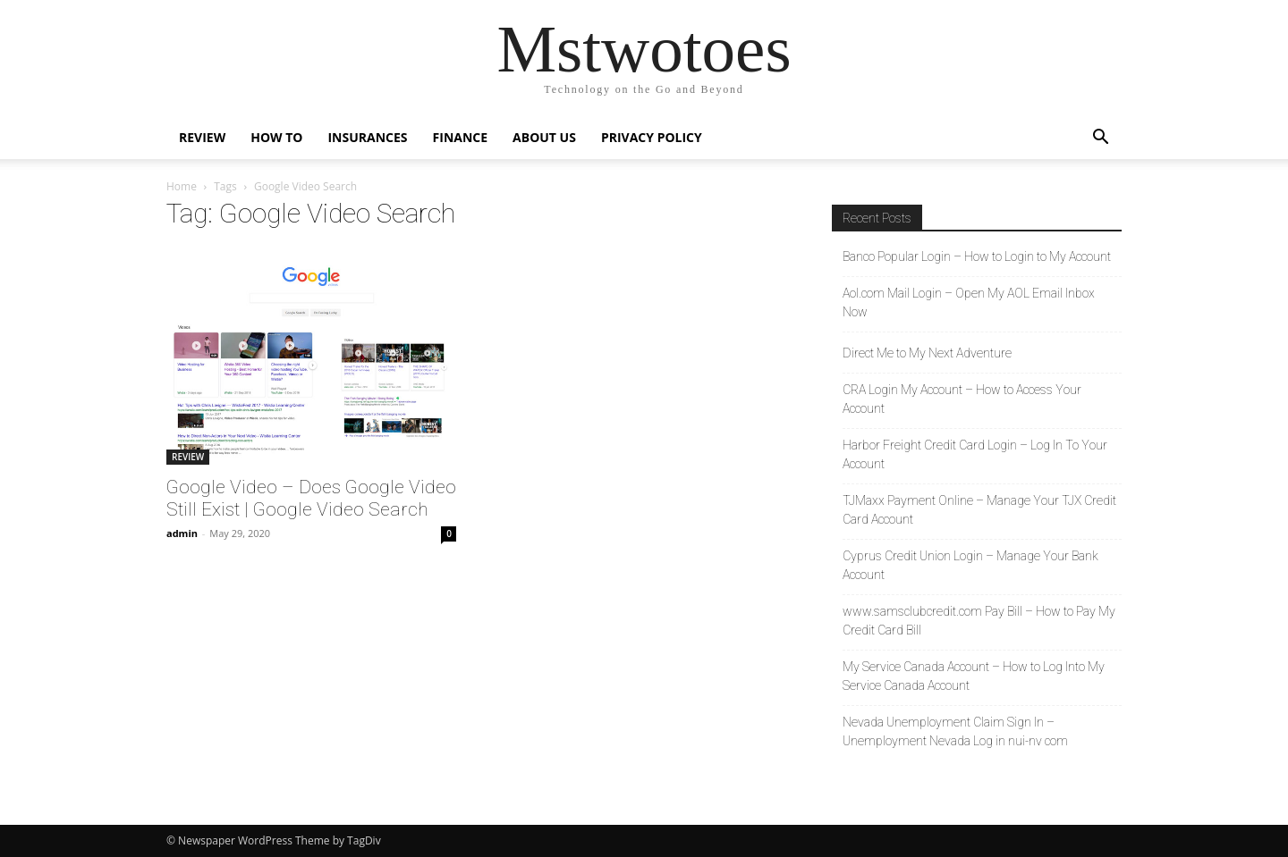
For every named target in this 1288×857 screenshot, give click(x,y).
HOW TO (276, 137)
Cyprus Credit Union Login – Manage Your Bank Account (970, 565)
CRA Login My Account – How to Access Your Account (962, 399)
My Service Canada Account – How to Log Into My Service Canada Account (974, 676)
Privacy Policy (651, 137)
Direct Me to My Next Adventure (927, 353)
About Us (544, 137)
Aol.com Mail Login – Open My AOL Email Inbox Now (969, 302)
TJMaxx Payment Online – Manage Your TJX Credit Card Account (979, 509)
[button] (1100, 138)
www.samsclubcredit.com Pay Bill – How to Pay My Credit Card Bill (979, 620)
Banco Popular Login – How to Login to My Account (977, 256)
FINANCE (460, 137)
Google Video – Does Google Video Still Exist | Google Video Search (311, 498)
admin (182, 533)
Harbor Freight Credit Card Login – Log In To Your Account (975, 454)
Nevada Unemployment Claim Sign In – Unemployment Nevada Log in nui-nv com (955, 731)
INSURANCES (367, 137)
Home (181, 186)
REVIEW (202, 137)
